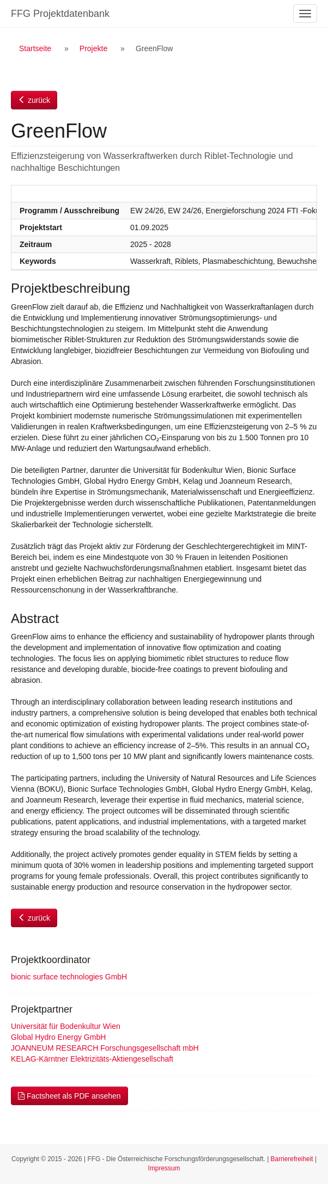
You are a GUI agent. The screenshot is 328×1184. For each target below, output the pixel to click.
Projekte (93, 48)
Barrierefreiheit (292, 1159)
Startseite (35, 48)
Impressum (164, 1168)
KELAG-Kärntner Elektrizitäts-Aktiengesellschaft (92, 1058)
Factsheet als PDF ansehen (69, 1096)
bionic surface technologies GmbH (69, 976)
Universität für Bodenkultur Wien (65, 1026)
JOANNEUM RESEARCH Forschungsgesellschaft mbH (105, 1048)
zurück (34, 100)
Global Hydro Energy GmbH (58, 1037)
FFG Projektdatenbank (60, 13)
